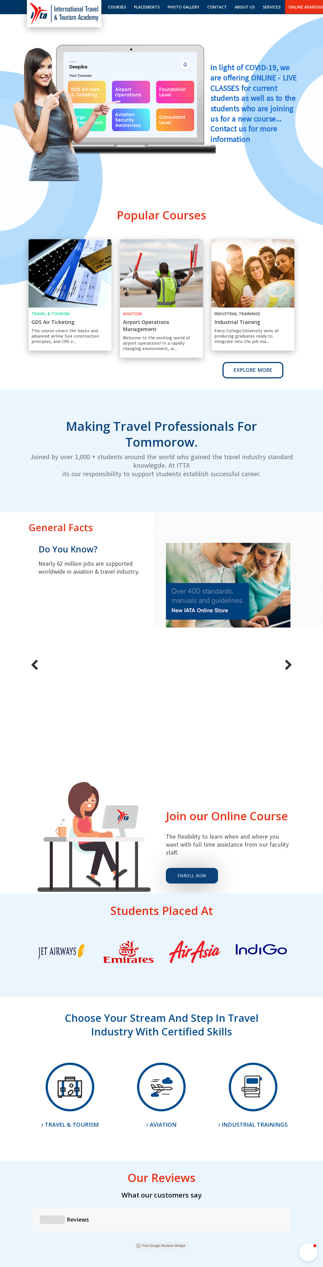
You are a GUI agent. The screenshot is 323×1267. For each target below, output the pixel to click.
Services (272, 7)
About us (245, 7)
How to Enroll (109, 1208)
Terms (288, 1206)
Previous (31, 590)
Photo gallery (183, 7)
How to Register (74, 1208)
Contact (217, 7)
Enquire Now (162, 1145)
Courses (117, 7)
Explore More (253, 369)
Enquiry (137, 1208)
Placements (147, 7)
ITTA (111, 1219)
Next (292, 590)
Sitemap (159, 1208)
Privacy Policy (262, 1206)
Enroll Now (191, 750)
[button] (308, 1252)
